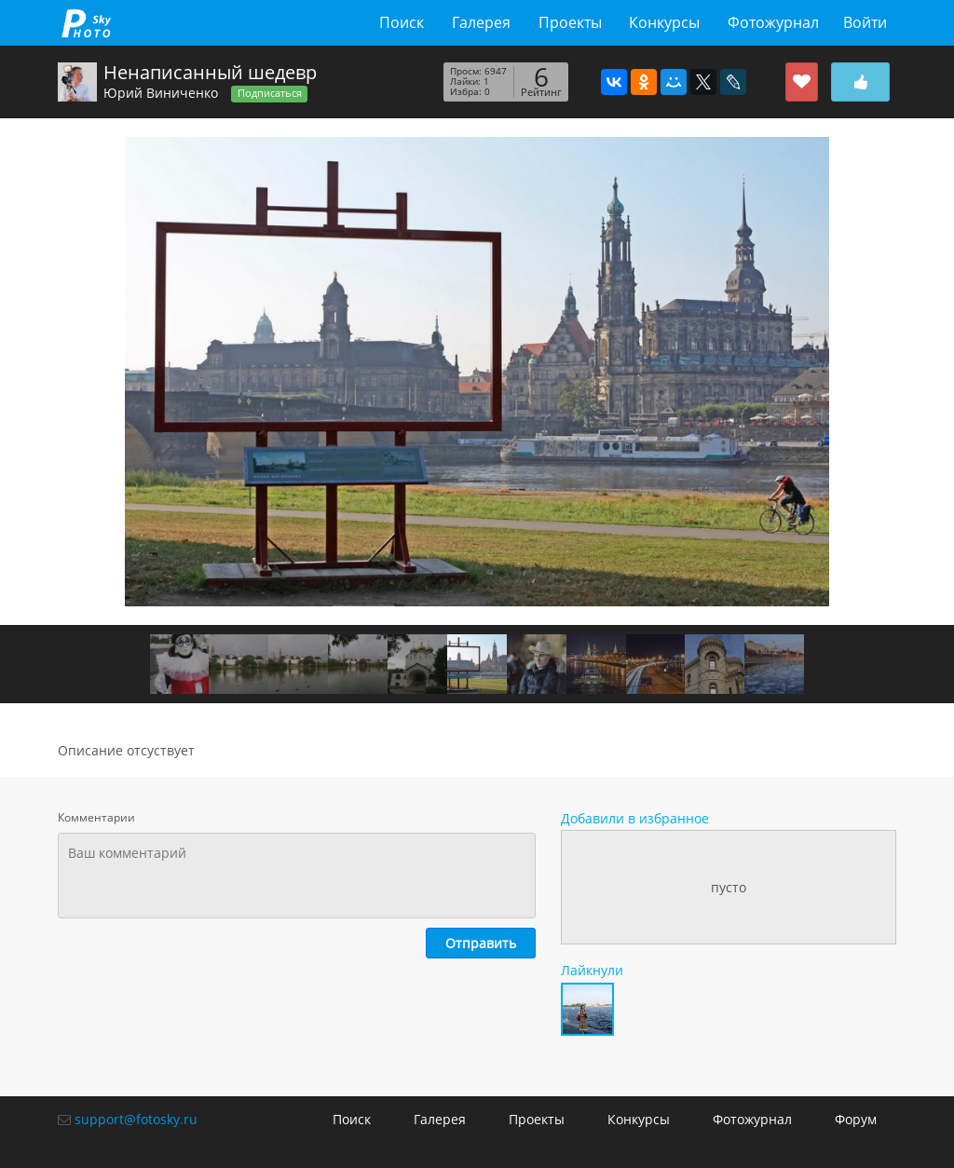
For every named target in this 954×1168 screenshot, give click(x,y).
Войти (865, 22)
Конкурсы (664, 22)
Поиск (401, 22)
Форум (856, 1119)
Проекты (570, 22)
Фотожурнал (773, 22)
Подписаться (270, 93)
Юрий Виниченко (160, 93)
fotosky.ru (86, 23)
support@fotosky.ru (136, 1119)
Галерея (481, 22)
